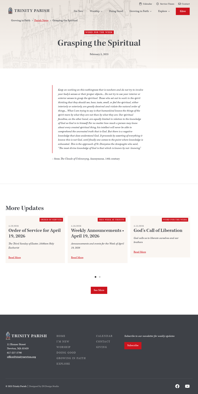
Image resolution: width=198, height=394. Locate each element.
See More (99, 290)
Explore (63, 364)
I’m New (78, 11)
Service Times (167, 3)
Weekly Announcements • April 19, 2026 (97, 233)
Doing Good (116, 11)
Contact (186, 3)
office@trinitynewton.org (21, 357)
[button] (96, 11)
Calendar (147, 3)
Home (61, 336)
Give (183, 11)
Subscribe (133, 345)
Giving (101, 347)
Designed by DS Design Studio (44, 386)
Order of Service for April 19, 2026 (34, 233)
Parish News (41, 20)
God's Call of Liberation (158, 230)
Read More (14, 257)
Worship (64, 347)
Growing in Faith (71, 358)
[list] (97, 247)
